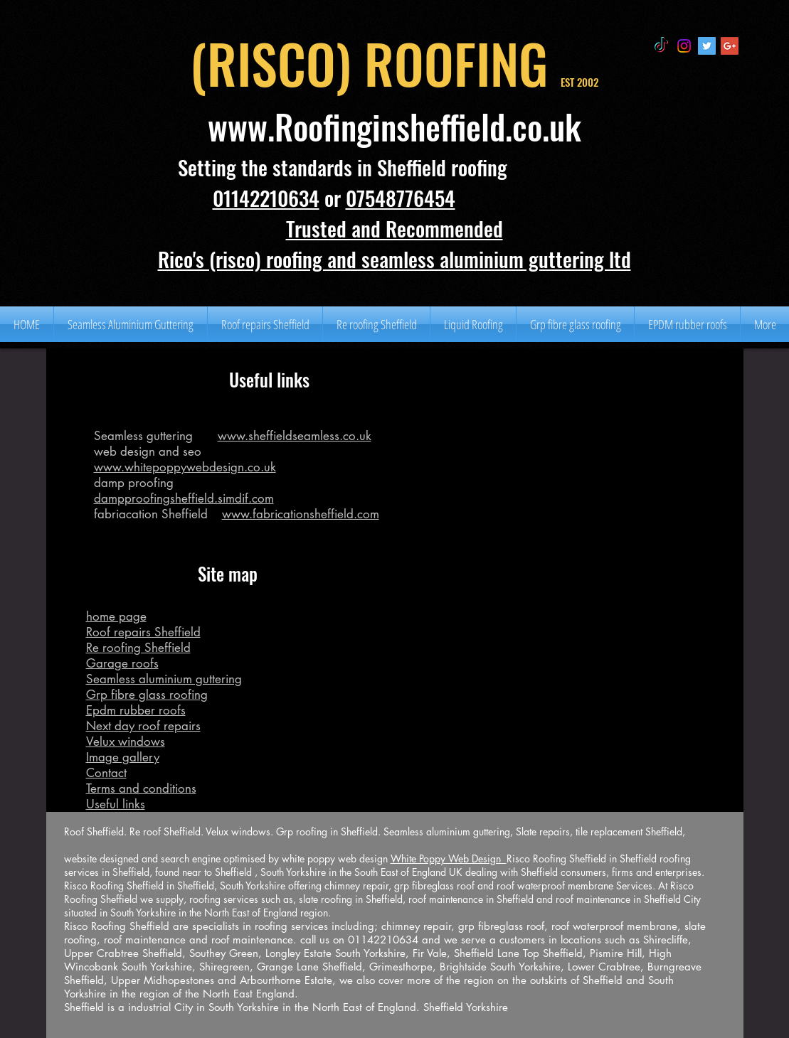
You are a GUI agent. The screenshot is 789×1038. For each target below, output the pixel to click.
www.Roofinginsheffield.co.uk (394, 126)
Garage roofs (122, 663)
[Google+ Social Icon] (729, 46)
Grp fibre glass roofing (147, 694)
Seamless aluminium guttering (164, 679)
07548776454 (400, 197)
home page (116, 616)
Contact (106, 773)
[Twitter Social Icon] (707, 46)
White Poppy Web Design (449, 858)
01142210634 (266, 197)
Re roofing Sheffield (138, 648)
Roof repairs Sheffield (143, 632)
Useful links (115, 804)
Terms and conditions (141, 788)
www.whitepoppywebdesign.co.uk (185, 467)
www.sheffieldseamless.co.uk (294, 436)
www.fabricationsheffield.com (300, 514)
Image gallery (122, 757)
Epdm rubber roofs (136, 710)
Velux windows (125, 741)
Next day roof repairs (143, 726)
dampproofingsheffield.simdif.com (184, 498)
